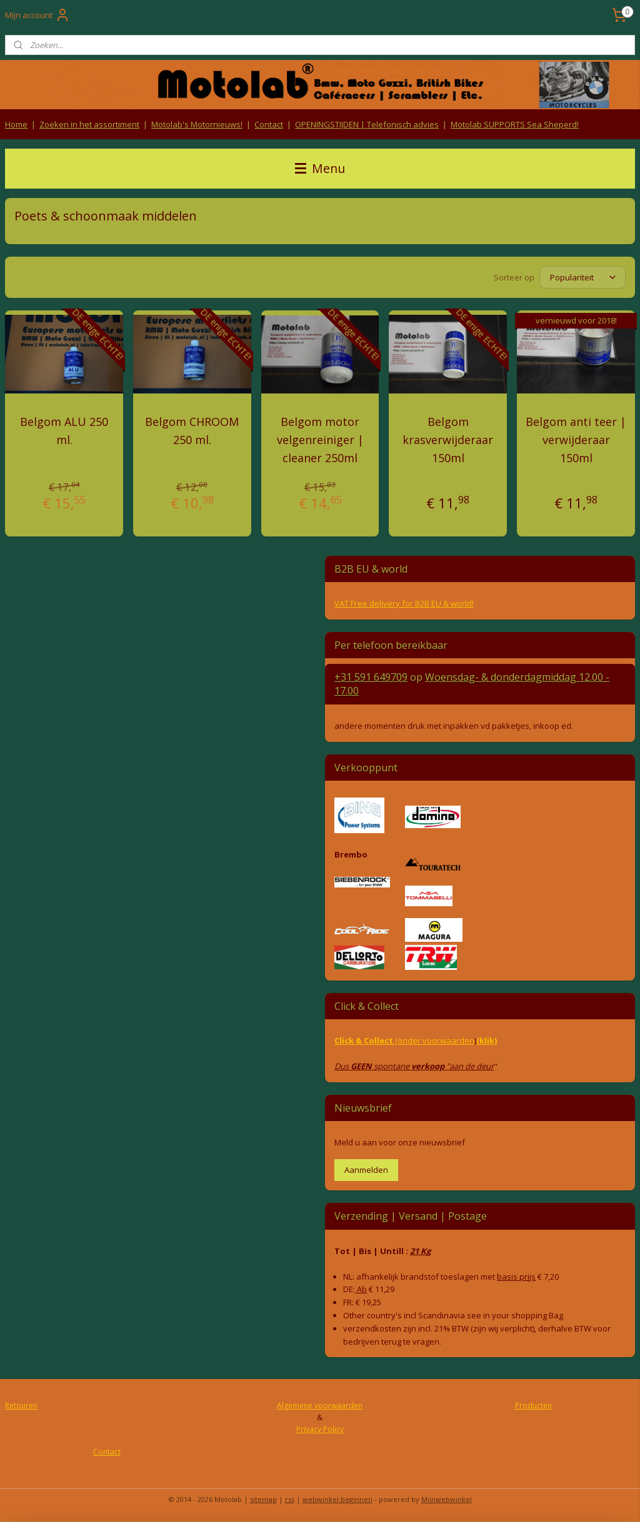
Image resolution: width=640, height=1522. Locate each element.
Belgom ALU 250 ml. (64, 430)
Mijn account (37, 14)
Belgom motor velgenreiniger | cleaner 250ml (320, 439)
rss (289, 1499)
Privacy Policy (320, 1429)
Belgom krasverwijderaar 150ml (447, 439)
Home (16, 124)
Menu (320, 168)
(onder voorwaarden (434, 1040)
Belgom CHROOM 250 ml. (192, 430)
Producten (533, 1405)
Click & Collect (364, 1040)
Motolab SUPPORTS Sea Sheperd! (515, 124)
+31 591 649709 (371, 677)
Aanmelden (366, 1169)
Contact (268, 124)
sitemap (263, 1499)
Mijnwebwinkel (446, 1499)
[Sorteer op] (582, 277)
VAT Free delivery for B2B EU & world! (404, 603)
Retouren (21, 1405)
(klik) (486, 1040)
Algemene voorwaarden (319, 1405)
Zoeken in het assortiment (89, 124)
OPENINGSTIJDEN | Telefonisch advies (367, 124)
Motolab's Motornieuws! (196, 124)
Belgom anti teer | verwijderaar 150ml (576, 439)
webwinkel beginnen (337, 1499)
